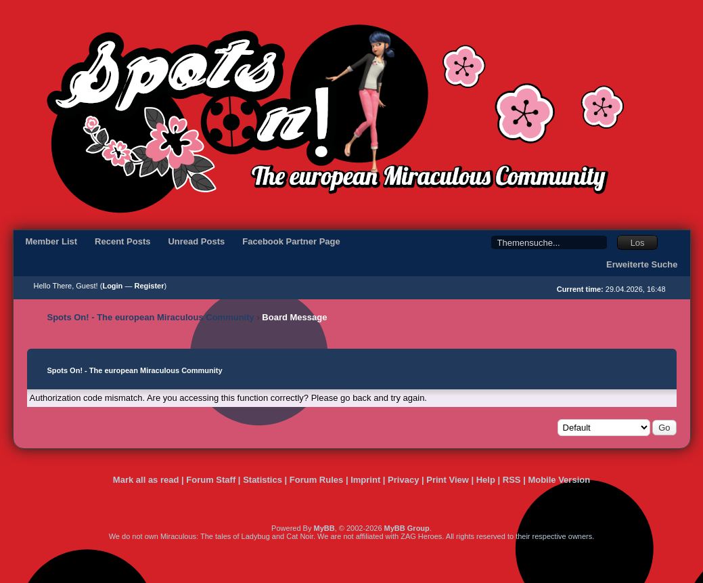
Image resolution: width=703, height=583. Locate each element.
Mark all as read (146, 480)
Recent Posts (122, 241)
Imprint (365, 480)
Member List (52, 241)
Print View (447, 480)
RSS (512, 480)
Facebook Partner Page (291, 241)
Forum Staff (210, 480)
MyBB (323, 528)
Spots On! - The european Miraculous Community (150, 317)
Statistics (262, 480)
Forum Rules (316, 480)
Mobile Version (559, 480)
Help (485, 480)
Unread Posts (196, 241)
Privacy (403, 480)
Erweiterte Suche (642, 264)
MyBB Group (407, 528)
